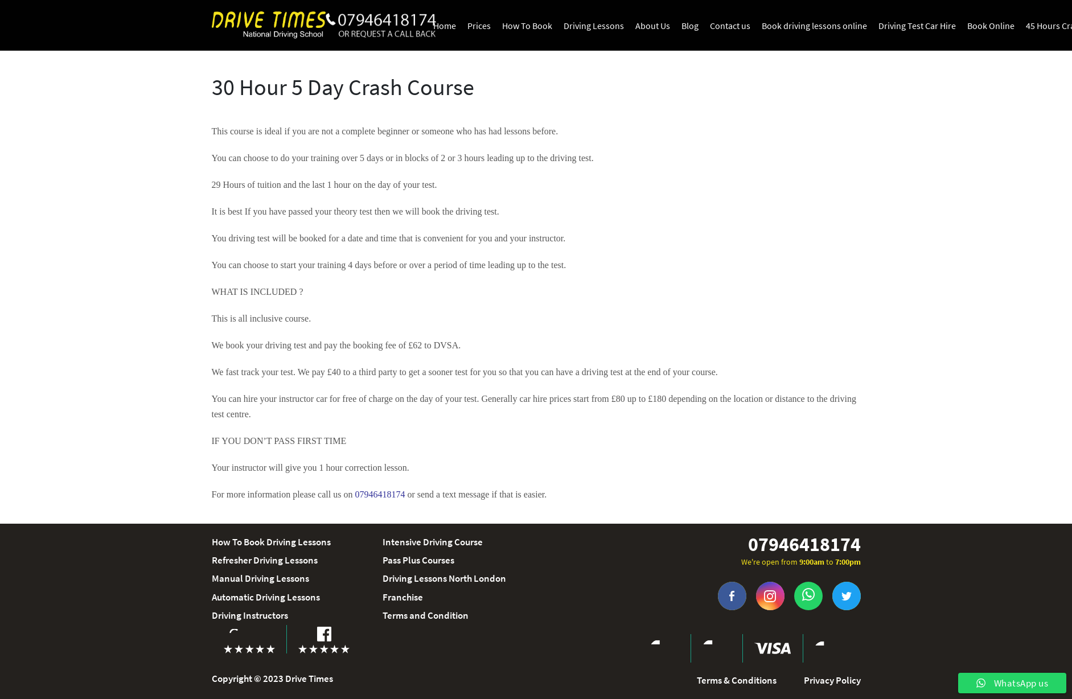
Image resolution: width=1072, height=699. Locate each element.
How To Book (527, 25)
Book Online (991, 25)
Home (444, 25)
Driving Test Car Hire (917, 25)
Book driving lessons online (814, 25)
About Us (652, 25)
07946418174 (804, 544)
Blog (690, 25)
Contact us (730, 25)
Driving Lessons (594, 25)
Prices (479, 25)
